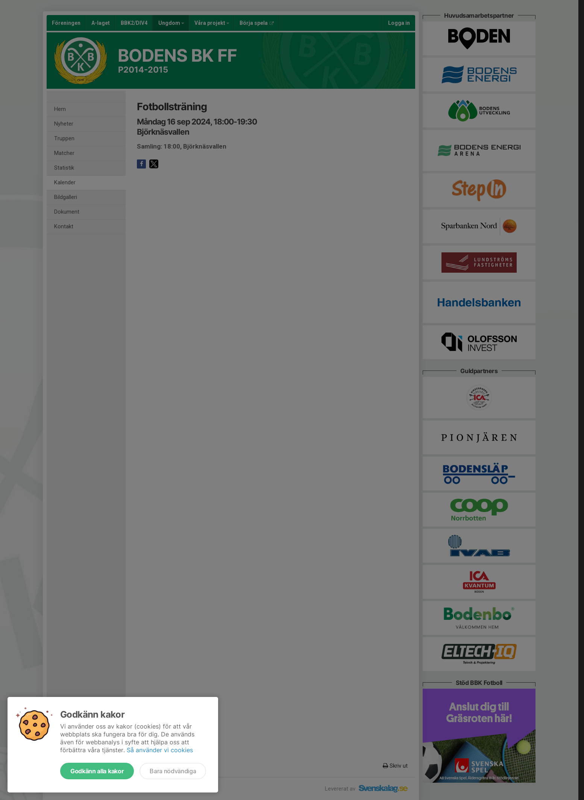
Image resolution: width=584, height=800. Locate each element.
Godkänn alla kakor (97, 771)
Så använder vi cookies (160, 750)
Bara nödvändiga (173, 771)
